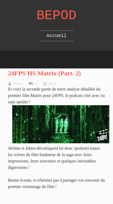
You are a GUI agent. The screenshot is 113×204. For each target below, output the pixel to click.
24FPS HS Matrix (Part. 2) (44, 73)
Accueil (57, 35)
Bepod (56, 15)
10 (35, 83)
